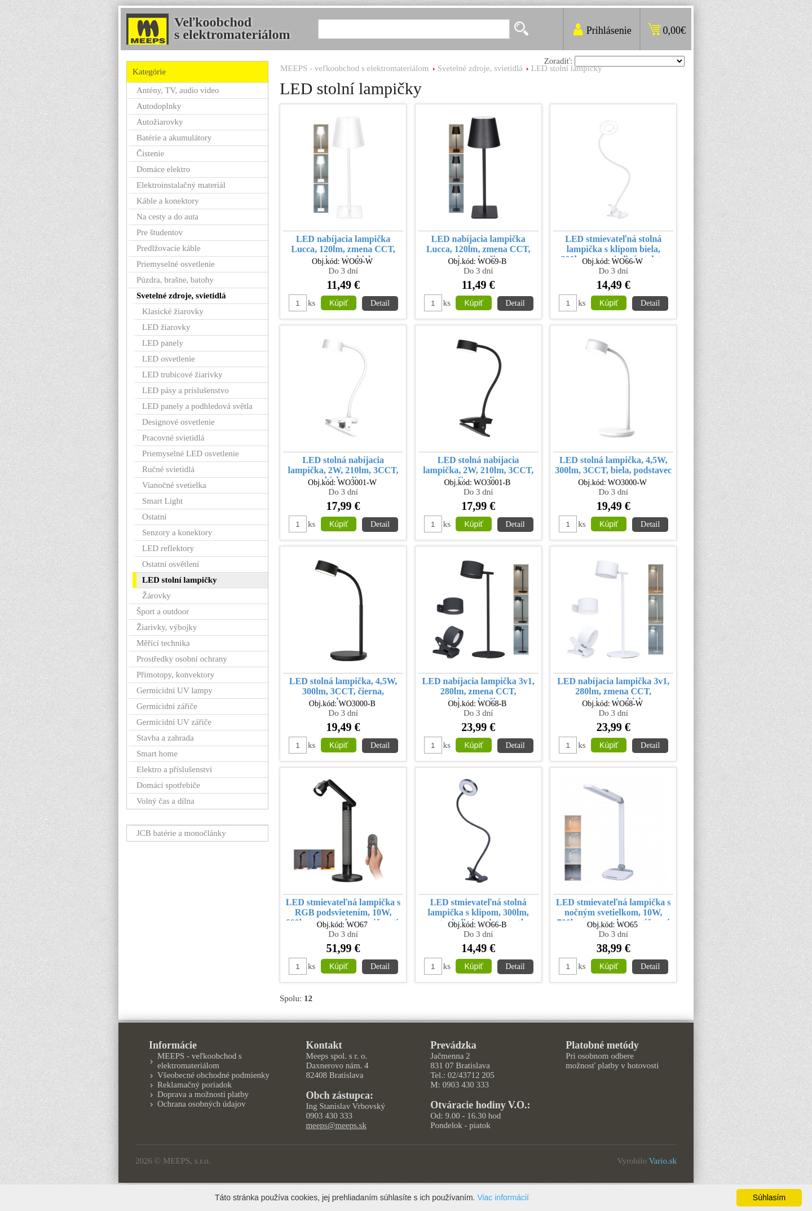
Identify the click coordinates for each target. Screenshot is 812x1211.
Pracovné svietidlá (173, 437)
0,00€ (674, 30)
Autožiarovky (159, 121)
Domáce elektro (163, 169)
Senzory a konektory (177, 532)
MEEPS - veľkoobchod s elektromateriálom (354, 68)
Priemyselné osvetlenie (175, 263)
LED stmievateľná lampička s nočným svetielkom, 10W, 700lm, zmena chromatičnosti (613, 909)
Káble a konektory (167, 200)
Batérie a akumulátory (173, 137)
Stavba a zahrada (165, 737)
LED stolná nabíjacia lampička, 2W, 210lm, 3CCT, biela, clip (343, 466)
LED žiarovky (166, 327)
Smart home (157, 753)
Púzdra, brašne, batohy (175, 279)
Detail (380, 303)
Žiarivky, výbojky (166, 627)
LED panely (162, 342)
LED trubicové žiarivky (182, 374)
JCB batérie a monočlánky (181, 833)
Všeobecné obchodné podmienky (213, 1075)
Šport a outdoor (162, 611)
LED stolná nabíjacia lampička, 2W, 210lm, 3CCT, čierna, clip (478, 466)
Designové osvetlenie (178, 421)
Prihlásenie (609, 30)
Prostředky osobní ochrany (181, 658)
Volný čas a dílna (165, 800)
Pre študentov (159, 232)
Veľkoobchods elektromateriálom (232, 28)
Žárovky (156, 595)
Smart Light (162, 500)
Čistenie (150, 153)
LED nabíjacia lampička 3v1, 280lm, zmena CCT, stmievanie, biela (613, 687)
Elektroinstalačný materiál (181, 185)
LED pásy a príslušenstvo (185, 390)
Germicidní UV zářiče (173, 721)
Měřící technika (163, 643)
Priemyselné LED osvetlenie (190, 453)
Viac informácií (503, 1197)
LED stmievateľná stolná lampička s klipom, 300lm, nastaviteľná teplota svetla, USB (478, 909)
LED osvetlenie (168, 358)
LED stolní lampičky (566, 68)
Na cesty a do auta (167, 216)
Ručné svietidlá (168, 469)
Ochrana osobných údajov (201, 1103)
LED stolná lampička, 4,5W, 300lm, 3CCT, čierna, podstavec (343, 687)
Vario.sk (662, 1160)
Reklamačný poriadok (194, 1084)
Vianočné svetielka (174, 485)
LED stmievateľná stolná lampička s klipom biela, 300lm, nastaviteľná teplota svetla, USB (613, 245)
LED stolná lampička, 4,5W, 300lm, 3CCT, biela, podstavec (613, 465)
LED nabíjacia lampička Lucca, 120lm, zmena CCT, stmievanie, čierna (478, 245)
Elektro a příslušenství (174, 769)
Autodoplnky (158, 106)
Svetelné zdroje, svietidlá (480, 68)
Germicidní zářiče (166, 706)
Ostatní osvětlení (170, 564)
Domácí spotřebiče (168, 785)
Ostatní (154, 516)
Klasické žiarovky (173, 311)
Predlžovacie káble (168, 248)
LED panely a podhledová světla (197, 406)
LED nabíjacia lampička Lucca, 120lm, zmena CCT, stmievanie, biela (343, 245)
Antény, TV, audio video (177, 90)
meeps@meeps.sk (336, 1125)
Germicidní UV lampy (174, 690)
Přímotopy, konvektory (175, 674)
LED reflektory (168, 548)
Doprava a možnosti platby (203, 1094)
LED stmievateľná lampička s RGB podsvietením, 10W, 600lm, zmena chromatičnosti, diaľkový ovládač (343, 909)
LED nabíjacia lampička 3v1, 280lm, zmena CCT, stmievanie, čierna (478, 687)
